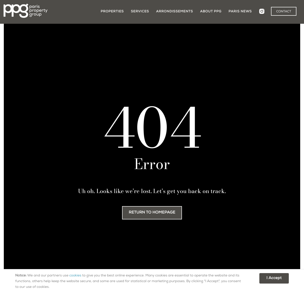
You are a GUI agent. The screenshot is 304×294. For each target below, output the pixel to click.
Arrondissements (174, 11)
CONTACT (283, 11)
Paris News (240, 11)
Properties (112, 11)
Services (140, 11)
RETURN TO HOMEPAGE (152, 213)
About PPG (210, 11)
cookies (75, 276)
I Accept (274, 278)
